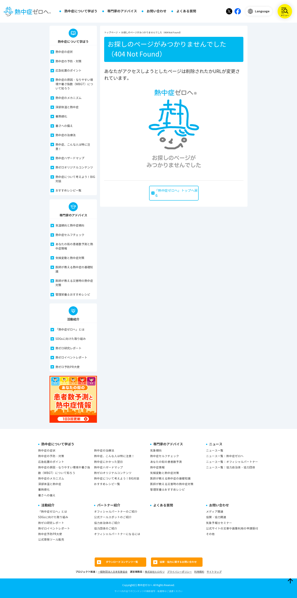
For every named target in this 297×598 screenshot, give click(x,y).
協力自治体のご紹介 (107, 523)
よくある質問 (186, 11)
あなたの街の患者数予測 (166, 462)
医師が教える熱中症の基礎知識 (74, 269)
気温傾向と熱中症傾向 (69, 225)
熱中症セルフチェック (69, 235)
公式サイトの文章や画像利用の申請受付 (232, 528)
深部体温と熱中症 (67, 107)
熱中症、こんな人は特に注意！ (72, 147)
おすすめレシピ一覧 (68, 190)
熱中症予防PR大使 (50, 534)
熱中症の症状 (64, 52)
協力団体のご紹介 (105, 528)
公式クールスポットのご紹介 (113, 517)
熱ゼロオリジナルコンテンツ (74, 167)
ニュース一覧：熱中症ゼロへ (225, 456)
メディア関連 (214, 511)
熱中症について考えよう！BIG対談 (75, 179)
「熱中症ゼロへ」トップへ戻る (176, 193)
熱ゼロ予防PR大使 (67, 367)
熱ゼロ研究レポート (68, 348)
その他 (210, 534)
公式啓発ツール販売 (51, 539)
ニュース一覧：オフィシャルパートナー (232, 462)
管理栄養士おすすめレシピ (72, 294)
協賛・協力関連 (216, 517)
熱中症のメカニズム (68, 98)
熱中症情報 (157, 467)
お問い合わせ (156, 11)
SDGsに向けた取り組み (70, 339)
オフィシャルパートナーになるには (117, 534)
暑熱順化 (61, 116)
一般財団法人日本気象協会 (112, 571)
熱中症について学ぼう (80, 11)
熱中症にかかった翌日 (108, 462)
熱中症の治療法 (65, 135)
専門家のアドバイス (122, 11)
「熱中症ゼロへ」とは (69, 329)
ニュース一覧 (214, 450)
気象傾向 (156, 450)
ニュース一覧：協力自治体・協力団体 (230, 467)
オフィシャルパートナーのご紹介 (115, 511)
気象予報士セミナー (219, 523)
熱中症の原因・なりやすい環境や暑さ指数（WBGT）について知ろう (74, 84)
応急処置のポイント (68, 70)
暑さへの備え (64, 126)
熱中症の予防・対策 (68, 61)
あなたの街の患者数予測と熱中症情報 (74, 246)
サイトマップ (214, 571)
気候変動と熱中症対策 (69, 258)
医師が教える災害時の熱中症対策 (74, 283)
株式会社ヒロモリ (155, 571)
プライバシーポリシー (179, 571)
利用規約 (199, 571)
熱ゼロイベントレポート (71, 357)
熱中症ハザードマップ (69, 158)
